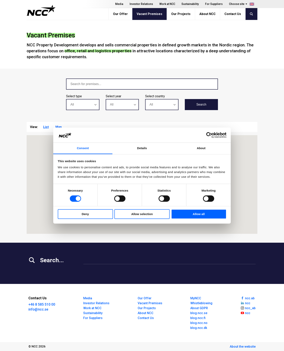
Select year (113, 96)
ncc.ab (247, 298)
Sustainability (190, 4)
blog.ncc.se (198, 313)
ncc (245, 303)
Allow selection (142, 214)
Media (119, 4)
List (46, 127)
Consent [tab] (83, 148)
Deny (85, 214)
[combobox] (82, 104)
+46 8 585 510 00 (41, 304)
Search (201, 104)
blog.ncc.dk (198, 328)
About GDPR (199, 308)
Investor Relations (141, 4)
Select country (155, 96)
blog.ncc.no (198, 323)
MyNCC (195, 298)
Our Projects (181, 14)
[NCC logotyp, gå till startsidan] (41, 10)
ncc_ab (248, 308)
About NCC (207, 14)
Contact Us (232, 14)
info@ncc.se (38, 309)
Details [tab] (142, 148)
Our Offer (120, 14)
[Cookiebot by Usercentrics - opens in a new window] (209, 135)
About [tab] (201, 148)
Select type (74, 96)
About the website (243, 346)
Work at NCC (167, 4)
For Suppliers (214, 4)
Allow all (199, 214)
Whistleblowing (201, 303)
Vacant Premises (149, 14)
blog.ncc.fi (198, 318)
